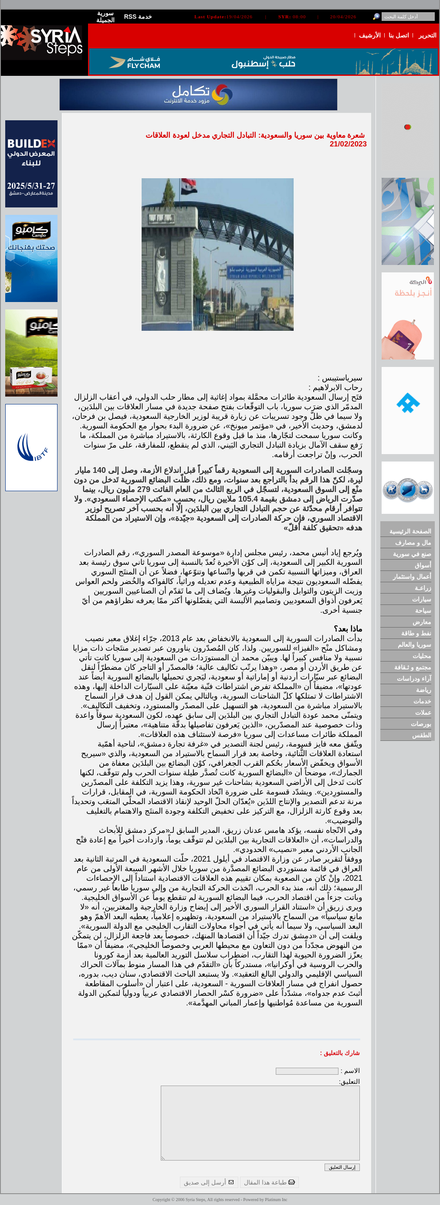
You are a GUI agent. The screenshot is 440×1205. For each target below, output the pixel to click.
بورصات (421, 723)
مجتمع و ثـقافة (412, 667)
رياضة (423, 689)
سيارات (421, 599)
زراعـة (423, 587)
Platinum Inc (276, 1199)
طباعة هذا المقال (269, 1182)
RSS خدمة (138, 16)
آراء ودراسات (414, 678)
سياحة (423, 610)
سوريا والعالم (414, 644)
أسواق (423, 565)
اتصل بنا (399, 35)
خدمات (422, 701)
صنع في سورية (412, 553)
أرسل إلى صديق (209, 1182)
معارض (422, 621)
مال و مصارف (413, 542)
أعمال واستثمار (412, 576)
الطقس (421, 735)
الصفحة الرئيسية (410, 531)
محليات (422, 655)
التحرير (428, 35)
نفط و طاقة (416, 633)
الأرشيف (370, 35)
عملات (423, 712)
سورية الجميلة (105, 17)
